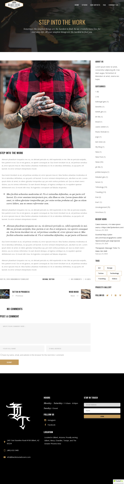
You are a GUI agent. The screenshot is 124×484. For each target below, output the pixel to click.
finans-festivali (101, 132)
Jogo (97, 137)
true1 (97, 202)
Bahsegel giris (100, 102)
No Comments (75, 279)
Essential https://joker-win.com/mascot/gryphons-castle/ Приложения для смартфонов (108, 237)
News (97, 162)
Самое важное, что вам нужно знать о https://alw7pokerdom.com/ (109, 226)
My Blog (98, 147)
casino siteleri (100, 127)
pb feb (97, 167)
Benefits (98, 107)
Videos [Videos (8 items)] (114, 279)
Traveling (98, 192)
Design (45, 279)
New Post (99, 157)
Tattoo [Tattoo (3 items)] (101, 273)
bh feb (97, 117)
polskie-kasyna (101, 172)
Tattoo (51, 279)
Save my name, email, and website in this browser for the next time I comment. (33, 355)
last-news (99, 142)
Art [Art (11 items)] (99, 268)
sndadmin (14, 279)
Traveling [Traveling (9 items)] (102, 279)
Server (97, 182)
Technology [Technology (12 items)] (114, 273)
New (97, 152)
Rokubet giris (100, 177)
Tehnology (24, 279)
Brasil (97, 122)
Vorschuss (99, 212)
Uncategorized (101, 207)
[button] (118, 481)
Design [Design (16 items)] (109, 268)
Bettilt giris (99, 112)
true (96, 197)
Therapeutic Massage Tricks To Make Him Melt (107, 249)
